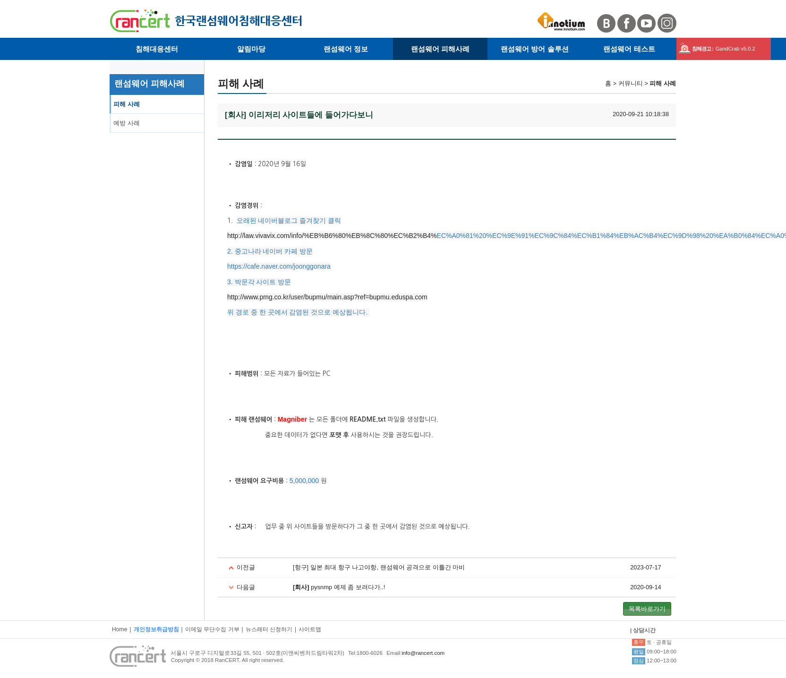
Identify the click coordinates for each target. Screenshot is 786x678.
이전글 (246, 567)
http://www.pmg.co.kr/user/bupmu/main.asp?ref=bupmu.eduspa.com (327, 297)
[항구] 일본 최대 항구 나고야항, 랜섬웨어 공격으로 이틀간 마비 (379, 567)
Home (119, 629)
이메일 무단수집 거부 (212, 629)
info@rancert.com (423, 653)
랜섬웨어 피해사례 (440, 49)
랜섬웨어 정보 (346, 49)
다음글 (246, 587)
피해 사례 (126, 104)
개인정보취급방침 (156, 629)
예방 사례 (126, 123)
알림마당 (251, 49)
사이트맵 (310, 629)
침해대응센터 (157, 49)
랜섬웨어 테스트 (629, 49)
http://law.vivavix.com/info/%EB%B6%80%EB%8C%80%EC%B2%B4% (332, 235)
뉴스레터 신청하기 (269, 629)
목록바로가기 (647, 608)
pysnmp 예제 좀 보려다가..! (339, 587)
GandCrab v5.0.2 (735, 48)
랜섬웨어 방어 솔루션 (535, 49)
